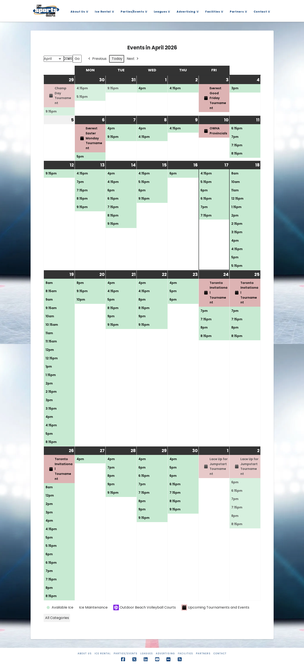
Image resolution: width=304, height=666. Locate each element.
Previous (97, 59)
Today (117, 58)
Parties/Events (126, 653)
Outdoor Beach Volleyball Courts (144, 607)
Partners (203, 653)
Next (133, 59)
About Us (85, 653)
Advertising (165, 653)
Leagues (146, 653)
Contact (220, 653)
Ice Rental (103, 653)
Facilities (185, 653)
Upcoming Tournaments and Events (215, 607)
